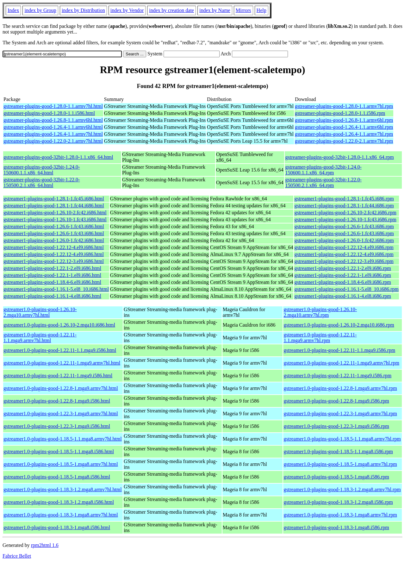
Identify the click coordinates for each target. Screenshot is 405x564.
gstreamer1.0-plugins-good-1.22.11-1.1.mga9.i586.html (59, 350)
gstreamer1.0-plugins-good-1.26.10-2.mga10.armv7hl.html (40, 312)
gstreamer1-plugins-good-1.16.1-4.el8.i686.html (52, 296)
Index (13, 10)
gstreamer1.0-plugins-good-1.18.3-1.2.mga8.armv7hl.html (62, 489)
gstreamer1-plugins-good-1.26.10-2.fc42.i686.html (55, 212)
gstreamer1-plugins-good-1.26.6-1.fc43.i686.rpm (344, 226)
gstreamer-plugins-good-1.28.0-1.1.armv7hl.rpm (344, 106)
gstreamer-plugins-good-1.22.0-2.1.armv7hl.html (53, 141)
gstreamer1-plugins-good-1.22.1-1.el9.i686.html (52, 275)
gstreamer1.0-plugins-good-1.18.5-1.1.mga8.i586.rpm (338, 451)
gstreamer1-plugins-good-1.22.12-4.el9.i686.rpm (343, 247)
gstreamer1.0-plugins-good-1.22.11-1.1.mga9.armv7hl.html (40, 337)
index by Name (214, 10)
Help (261, 10)
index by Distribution (83, 10)
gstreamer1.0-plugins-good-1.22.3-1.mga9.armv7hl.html (60, 413)
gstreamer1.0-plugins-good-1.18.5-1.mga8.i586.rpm (336, 476)
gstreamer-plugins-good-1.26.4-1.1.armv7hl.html (53, 134)
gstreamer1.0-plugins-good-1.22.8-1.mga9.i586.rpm (336, 401)
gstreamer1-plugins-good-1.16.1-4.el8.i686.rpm (342, 296)
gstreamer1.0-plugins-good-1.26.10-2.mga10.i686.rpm (339, 325)
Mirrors (243, 10)
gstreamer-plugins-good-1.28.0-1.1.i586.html (49, 113)
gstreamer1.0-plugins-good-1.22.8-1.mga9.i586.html (56, 401)
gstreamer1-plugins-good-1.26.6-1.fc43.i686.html (53, 226)
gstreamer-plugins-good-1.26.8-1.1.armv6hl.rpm (344, 120)
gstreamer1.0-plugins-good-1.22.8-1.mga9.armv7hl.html (60, 388)
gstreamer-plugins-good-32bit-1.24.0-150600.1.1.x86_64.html (41, 169)
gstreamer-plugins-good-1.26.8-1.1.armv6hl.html (53, 120)
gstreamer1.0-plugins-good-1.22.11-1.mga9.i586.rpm (337, 375)
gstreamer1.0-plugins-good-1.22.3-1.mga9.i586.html (56, 426)
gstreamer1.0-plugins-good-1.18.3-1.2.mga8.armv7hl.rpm (342, 489)
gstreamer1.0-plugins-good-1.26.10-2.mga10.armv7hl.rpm (320, 312)
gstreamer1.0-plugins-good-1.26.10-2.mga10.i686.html (59, 325)
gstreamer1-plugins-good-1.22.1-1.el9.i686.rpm (342, 275)
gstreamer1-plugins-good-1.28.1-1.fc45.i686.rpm (344, 198)
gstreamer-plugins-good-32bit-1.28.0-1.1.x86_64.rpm (339, 157)
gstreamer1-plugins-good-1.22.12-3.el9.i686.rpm (343, 261)
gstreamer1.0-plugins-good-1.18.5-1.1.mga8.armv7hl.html (62, 439)
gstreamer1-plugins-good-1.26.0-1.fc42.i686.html (53, 240)
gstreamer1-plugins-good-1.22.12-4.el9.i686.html (53, 247)
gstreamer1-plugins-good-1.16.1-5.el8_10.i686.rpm (346, 289)
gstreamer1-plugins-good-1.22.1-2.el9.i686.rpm (342, 268)
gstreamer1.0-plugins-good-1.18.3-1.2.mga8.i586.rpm (338, 502)
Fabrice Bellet (17, 556)
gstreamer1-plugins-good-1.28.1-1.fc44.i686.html (53, 205)
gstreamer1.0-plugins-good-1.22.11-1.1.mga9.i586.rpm (339, 350)
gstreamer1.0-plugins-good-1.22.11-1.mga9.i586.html (57, 375)
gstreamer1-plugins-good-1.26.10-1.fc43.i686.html (55, 219)
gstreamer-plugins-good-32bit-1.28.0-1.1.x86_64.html (58, 157)
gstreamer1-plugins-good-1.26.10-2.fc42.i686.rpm (345, 212)
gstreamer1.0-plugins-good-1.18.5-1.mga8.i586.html (56, 476)
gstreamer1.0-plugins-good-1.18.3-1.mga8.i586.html (56, 527)
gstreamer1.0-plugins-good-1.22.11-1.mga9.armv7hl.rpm (341, 363)
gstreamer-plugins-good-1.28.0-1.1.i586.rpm (340, 113)
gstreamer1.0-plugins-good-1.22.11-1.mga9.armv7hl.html (61, 363)
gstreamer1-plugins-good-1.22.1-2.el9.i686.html (52, 268)
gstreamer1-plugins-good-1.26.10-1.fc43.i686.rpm (345, 219)
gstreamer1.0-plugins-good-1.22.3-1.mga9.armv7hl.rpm (340, 413)
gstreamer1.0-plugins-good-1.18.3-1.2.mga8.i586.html (58, 502)
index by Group (40, 10)
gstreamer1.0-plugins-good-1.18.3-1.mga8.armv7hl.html (60, 514)
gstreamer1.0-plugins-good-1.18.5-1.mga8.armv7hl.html (60, 464)
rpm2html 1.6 (45, 545)
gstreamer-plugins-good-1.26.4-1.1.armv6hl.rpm (344, 127)
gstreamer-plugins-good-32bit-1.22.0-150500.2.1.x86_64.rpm (323, 182)
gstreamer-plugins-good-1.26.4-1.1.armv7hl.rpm (344, 134)
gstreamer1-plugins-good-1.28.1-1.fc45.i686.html (53, 198)
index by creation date (171, 10)
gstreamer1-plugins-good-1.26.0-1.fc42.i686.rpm (344, 240)
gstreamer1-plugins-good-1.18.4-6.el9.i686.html (52, 282)
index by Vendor (127, 10)
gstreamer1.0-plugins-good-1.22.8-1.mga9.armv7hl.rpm (340, 388)
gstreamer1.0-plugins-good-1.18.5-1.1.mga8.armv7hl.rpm (342, 439)
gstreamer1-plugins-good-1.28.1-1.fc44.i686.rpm (344, 205)
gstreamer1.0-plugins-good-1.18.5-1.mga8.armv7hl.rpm (340, 464)
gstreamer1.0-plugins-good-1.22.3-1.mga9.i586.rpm (336, 426)
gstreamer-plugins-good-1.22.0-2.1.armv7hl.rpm (344, 141)
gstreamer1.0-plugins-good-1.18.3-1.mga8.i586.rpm (336, 527)
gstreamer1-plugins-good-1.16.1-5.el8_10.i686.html (56, 289)
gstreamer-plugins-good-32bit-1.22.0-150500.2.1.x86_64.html (41, 182)
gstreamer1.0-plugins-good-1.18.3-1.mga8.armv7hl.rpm (340, 514)
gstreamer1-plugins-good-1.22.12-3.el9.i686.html (53, 261)
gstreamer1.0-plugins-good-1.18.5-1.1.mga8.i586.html (58, 451)
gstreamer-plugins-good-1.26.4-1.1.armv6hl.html (53, 127)
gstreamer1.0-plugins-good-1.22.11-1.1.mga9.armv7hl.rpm (320, 337)
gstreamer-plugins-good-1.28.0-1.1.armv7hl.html (53, 106)
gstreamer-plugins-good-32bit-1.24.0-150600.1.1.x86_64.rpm (323, 169)
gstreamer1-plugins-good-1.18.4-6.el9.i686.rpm (342, 282)
